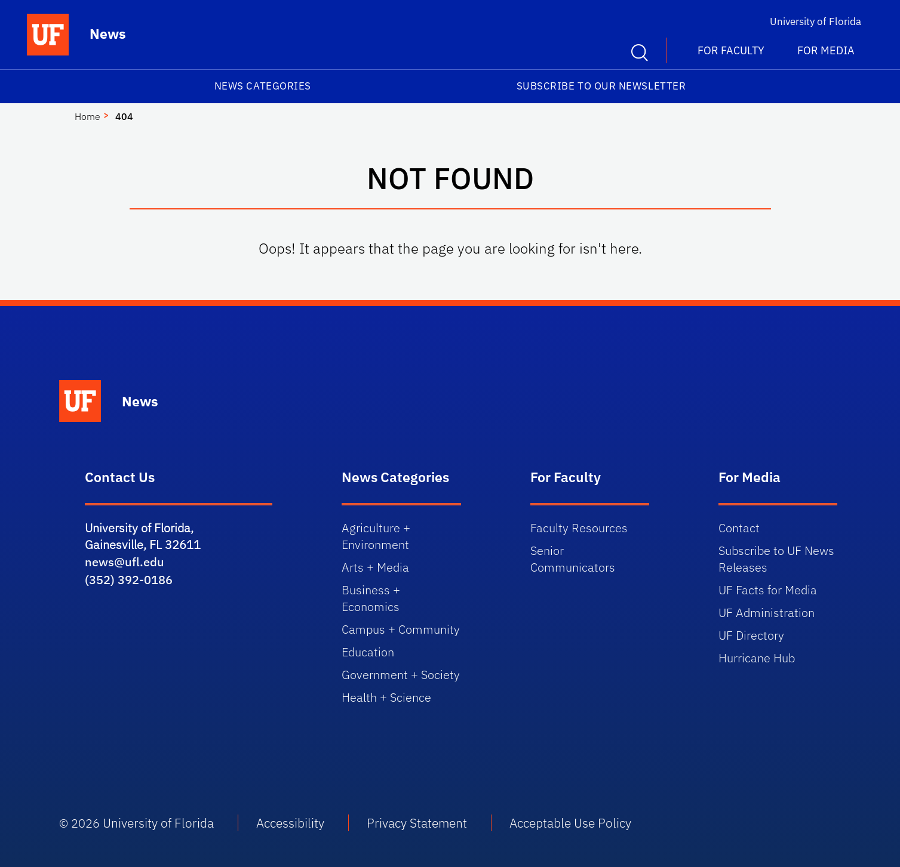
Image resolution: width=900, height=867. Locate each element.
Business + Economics (371, 598)
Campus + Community (401, 629)
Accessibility (290, 822)
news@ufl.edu (124, 562)
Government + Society (401, 675)
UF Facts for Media (767, 590)
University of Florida (815, 21)
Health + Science (386, 697)
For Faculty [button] (731, 50)
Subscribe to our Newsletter (601, 85)
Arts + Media (375, 567)
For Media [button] (826, 50)
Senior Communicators (572, 558)
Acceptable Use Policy (570, 822)
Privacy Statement (417, 822)
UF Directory (751, 635)
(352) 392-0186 (129, 580)
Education (368, 652)
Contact (739, 528)
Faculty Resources (579, 528)
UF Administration (766, 612)
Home (87, 116)
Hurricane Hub (756, 658)
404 (124, 116)
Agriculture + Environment (376, 536)
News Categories (262, 85)
